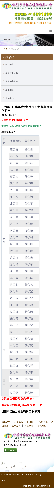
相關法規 (41, 425)
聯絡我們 (9, 98)
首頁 (6, 48)
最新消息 (9, 64)
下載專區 (28, 425)
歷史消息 (9, 89)
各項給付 (16, 425)
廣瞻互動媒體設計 (44, 485)
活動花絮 (43, 421)
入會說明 (18, 421)
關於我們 (6, 421)
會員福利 (31, 421)
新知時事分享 (11, 72)
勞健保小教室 (11, 81)
